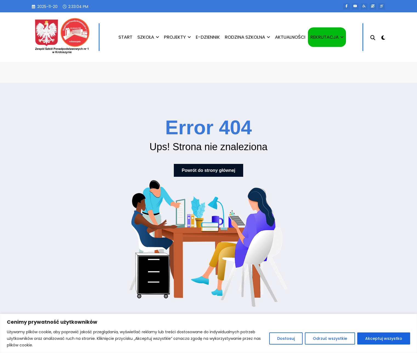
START (125, 37)
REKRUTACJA (326, 37)
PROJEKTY (176, 37)
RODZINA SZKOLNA (247, 37)
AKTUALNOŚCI (289, 37)
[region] (208, 333)
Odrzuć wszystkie (330, 338)
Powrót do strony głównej (209, 170)
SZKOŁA (147, 37)
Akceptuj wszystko (383, 338)
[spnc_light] (383, 37)
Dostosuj (286, 338)
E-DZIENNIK (207, 37)
